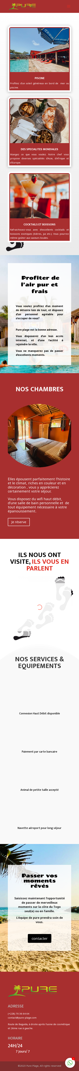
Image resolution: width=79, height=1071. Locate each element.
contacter (39, 938)
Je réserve (18, 522)
